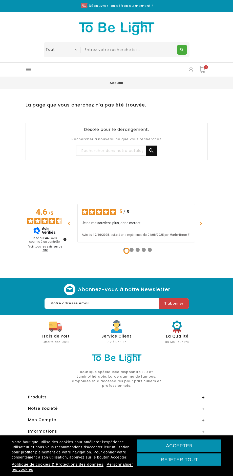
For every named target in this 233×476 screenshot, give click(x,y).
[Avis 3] (138, 250)
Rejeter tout (179, 459)
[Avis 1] (126, 251)
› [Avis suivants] (201, 223)
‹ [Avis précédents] (69, 223)
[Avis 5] (150, 250)
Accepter (179, 445)
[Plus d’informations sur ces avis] (64, 239)
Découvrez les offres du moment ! (121, 5)
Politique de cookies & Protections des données (57, 464)
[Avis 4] (144, 250)
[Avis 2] (132, 250)
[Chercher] (116, 151)
